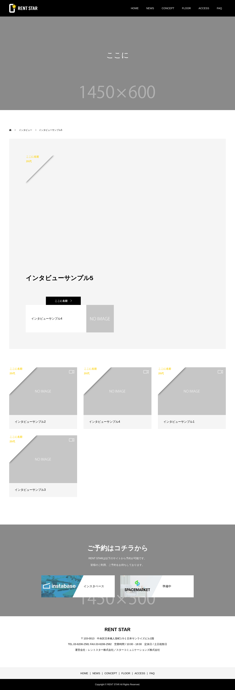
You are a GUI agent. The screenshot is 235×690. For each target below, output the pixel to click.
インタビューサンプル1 (178, 421)
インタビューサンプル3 (30, 489)
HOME (135, 8)
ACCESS (203, 8)
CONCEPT (168, 8)
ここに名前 (61, 300)
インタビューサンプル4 (104, 421)
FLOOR (186, 8)
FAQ (219, 8)
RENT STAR (117, 629)
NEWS (150, 8)
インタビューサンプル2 (30, 421)
